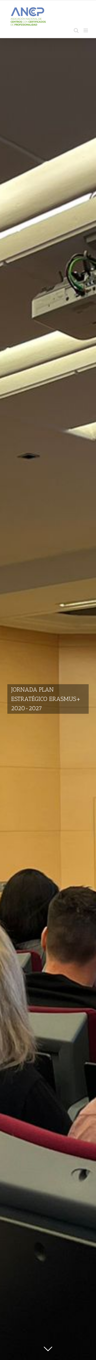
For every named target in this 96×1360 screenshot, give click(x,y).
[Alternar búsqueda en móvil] (76, 30)
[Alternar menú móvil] (86, 30)
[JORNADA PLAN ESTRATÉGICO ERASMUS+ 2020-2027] (48, 699)
